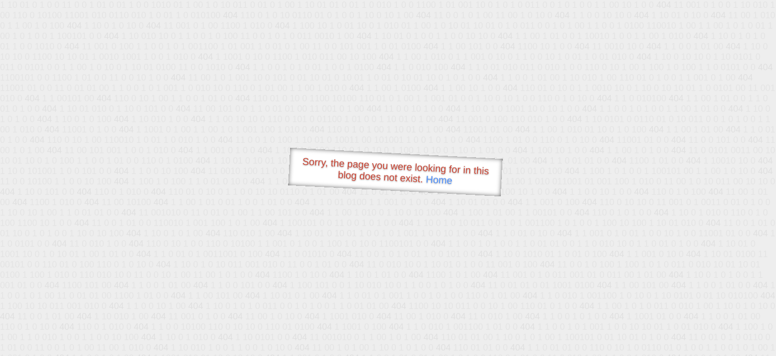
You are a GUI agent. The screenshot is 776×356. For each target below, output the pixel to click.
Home (439, 180)
